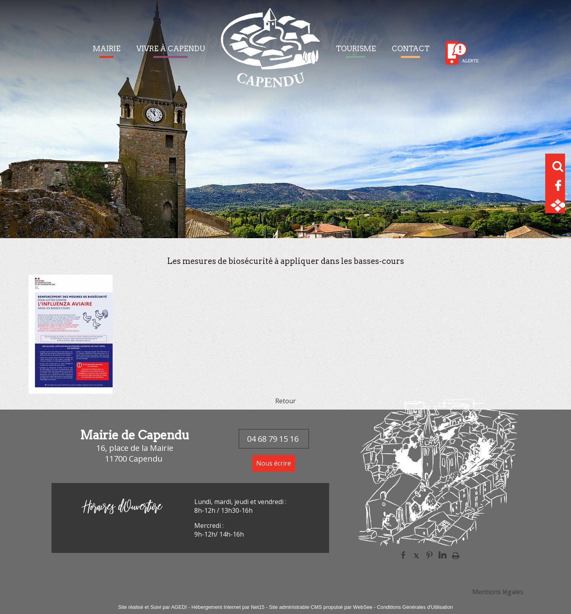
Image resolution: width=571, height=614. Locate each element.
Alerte (462, 53)
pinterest (429, 555)
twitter (416, 555)
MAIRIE (107, 48)
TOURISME (356, 48)
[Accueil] (270, 52)
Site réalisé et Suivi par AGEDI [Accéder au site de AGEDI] (152, 607)
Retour (285, 401)
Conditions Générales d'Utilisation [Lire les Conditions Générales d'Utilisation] (415, 607)
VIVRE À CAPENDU (170, 48)
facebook (403, 555)
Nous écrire (273, 463)
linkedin (442, 555)
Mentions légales (497, 591)
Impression (456, 555)
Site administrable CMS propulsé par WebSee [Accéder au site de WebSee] (320, 607)
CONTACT (410, 48)
